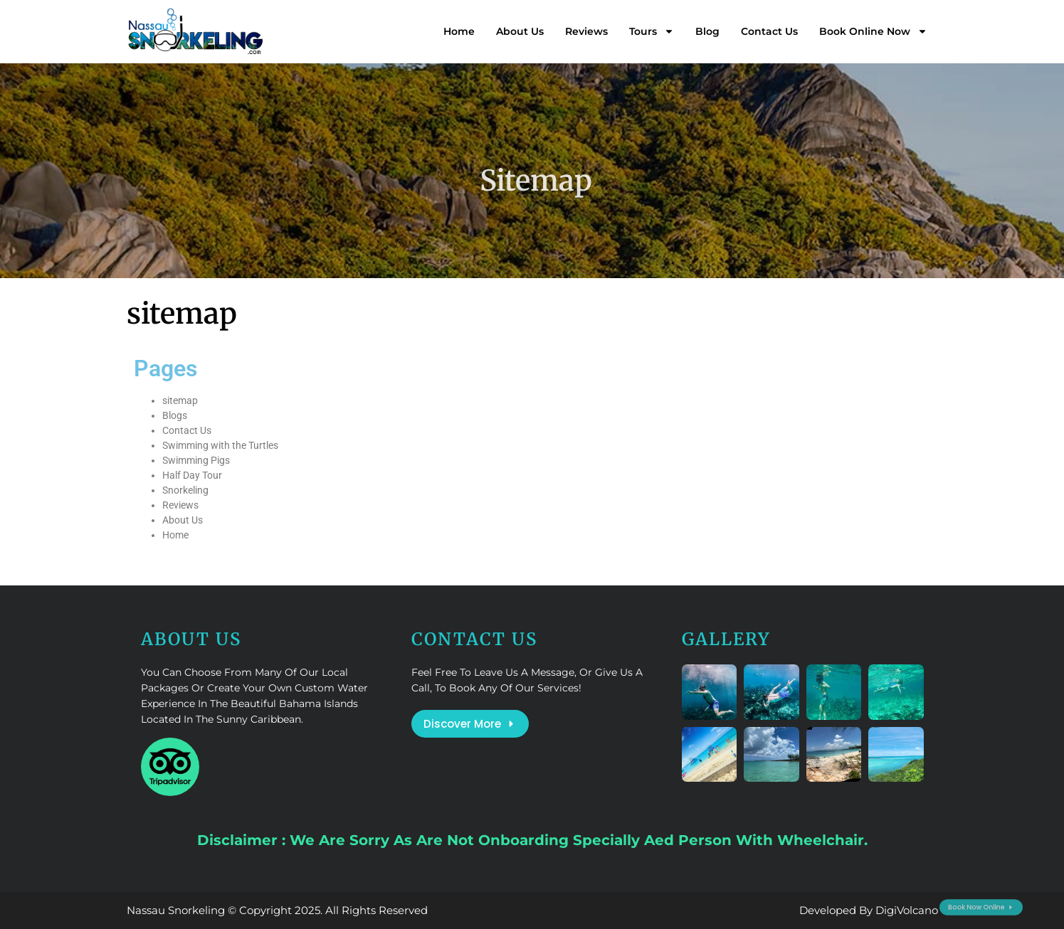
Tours (651, 31)
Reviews (586, 31)
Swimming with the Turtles (220, 445)
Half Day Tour (192, 475)
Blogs (174, 415)
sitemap (180, 400)
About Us (520, 31)
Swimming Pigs (196, 460)
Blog (707, 31)
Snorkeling (185, 490)
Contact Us (769, 31)
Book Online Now (873, 31)
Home (459, 31)
